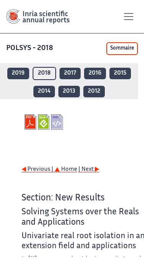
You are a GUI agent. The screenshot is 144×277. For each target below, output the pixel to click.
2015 (120, 73)
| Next (88, 169)
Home (66, 169)
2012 (94, 91)
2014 (44, 91)
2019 (18, 73)
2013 (69, 91)
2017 (70, 73)
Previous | (38, 169)
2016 (95, 73)
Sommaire (122, 48)
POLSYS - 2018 (30, 48)
